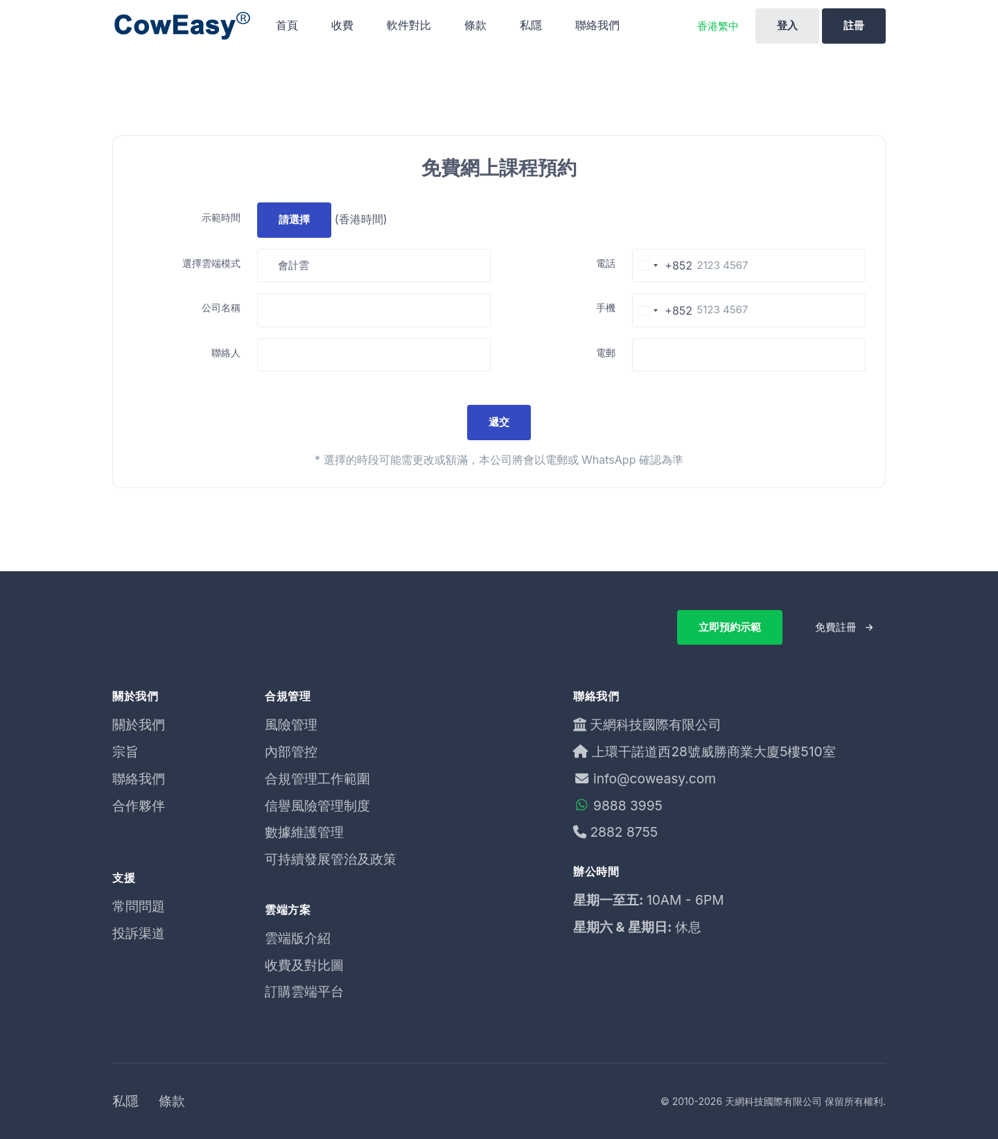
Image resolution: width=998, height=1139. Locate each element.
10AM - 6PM (685, 900)
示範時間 (221, 217)
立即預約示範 (730, 627)
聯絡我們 (597, 25)
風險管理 (291, 724)
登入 (787, 25)
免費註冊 (836, 627)
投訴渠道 (138, 933)
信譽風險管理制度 (317, 805)
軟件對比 (409, 25)
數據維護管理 (304, 832)
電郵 (605, 352)
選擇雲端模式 (211, 263)
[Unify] (181, 26)
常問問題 (138, 906)
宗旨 (125, 751)
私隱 (531, 25)
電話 (605, 263)
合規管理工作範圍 (317, 778)
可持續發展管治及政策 (330, 859)
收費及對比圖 (304, 965)
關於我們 (138, 724)
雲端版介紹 (298, 938)
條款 (475, 25)
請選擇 (294, 219)
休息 (688, 927)
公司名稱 (221, 307)
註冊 (853, 25)
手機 (605, 307)
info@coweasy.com (644, 778)
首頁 (287, 25)
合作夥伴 (138, 805)
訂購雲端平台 (304, 991)
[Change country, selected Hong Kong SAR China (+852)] (662, 266)
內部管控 (291, 751)
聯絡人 (225, 352)
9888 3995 (618, 805)
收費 (342, 25)
